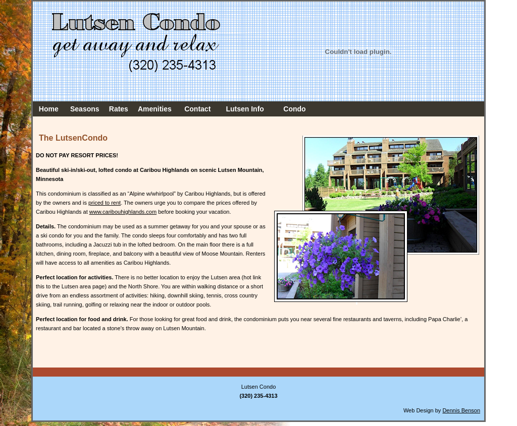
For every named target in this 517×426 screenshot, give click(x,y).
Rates (118, 109)
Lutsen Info (245, 109)
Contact (197, 109)
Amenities (155, 109)
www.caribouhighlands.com (123, 212)
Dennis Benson (461, 410)
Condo (294, 109)
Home (49, 109)
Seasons (84, 109)
